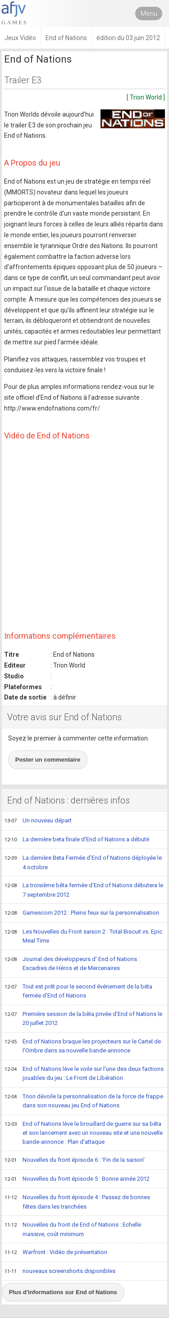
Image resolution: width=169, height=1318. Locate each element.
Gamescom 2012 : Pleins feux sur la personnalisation (82, 913)
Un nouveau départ (38, 821)
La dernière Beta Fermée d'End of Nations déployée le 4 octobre (83, 862)
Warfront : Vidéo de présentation (56, 1252)
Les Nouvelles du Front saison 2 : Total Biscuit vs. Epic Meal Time (83, 936)
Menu (149, 13)
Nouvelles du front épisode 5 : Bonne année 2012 (77, 1179)
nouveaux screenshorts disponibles (60, 1271)
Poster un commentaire (48, 759)
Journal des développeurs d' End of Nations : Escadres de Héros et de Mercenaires (72, 963)
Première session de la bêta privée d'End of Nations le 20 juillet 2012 (83, 1018)
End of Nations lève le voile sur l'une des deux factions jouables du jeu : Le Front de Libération (84, 1073)
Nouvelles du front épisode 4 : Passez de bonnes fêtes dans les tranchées (77, 1201)
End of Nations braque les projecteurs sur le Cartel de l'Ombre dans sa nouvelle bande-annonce (83, 1046)
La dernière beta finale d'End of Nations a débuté (77, 839)
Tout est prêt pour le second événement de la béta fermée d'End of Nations (78, 991)
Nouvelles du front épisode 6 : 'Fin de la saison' (75, 1160)
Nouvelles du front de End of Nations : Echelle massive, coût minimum (73, 1229)
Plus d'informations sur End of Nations (63, 1292)
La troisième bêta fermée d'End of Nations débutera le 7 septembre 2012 (84, 889)
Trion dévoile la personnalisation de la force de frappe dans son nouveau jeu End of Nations (84, 1100)
